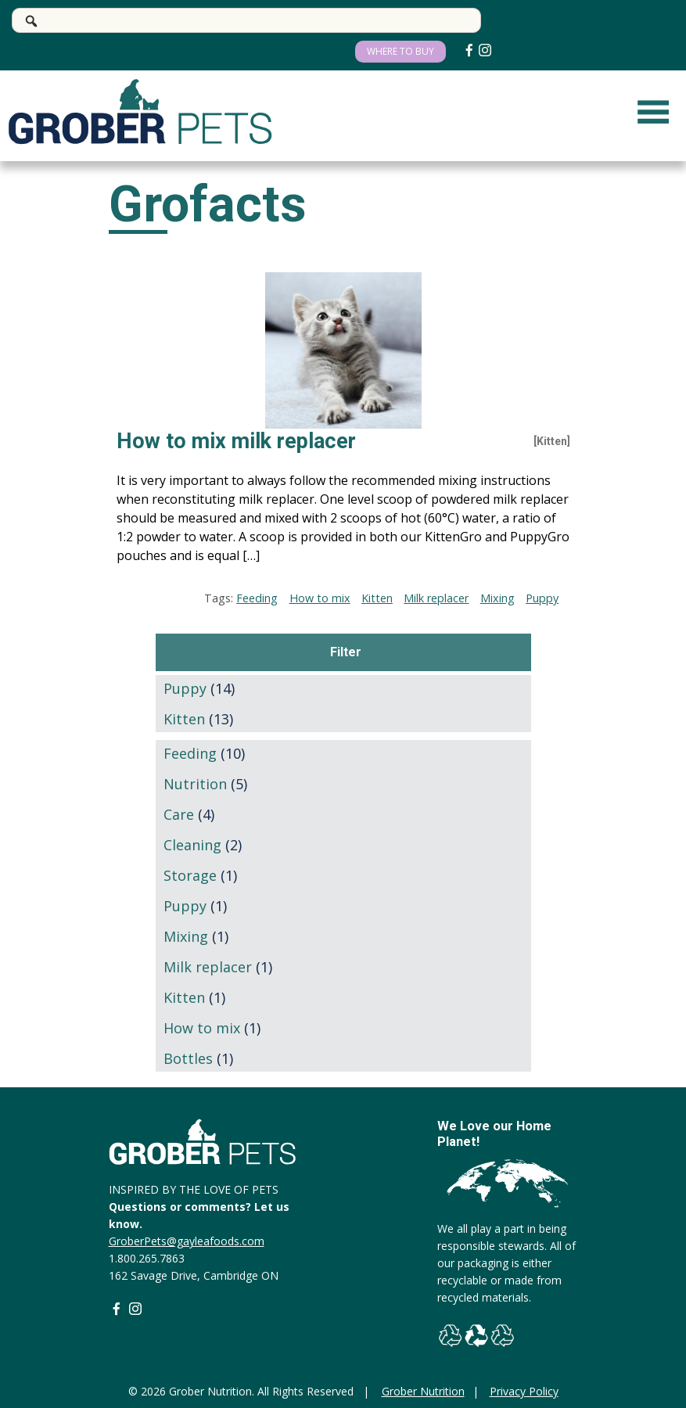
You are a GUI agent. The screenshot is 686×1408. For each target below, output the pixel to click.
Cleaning (192, 844)
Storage (190, 875)
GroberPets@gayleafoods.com (186, 1241)
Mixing (497, 598)
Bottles (188, 1058)
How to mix (319, 598)
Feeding (257, 598)
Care (178, 814)
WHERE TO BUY (400, 51)
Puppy (542, 598)
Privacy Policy (524, 1391)
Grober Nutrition (423, 1391)
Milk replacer (436, 598)
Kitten (377, 598)
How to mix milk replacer (236, 441)
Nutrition (195, 783)
